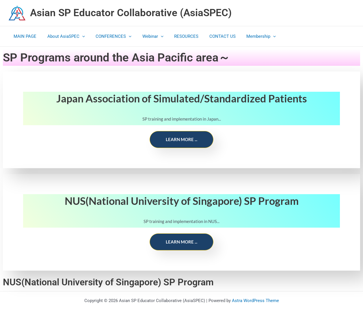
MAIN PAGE (24, 36)
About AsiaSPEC (63, 36)
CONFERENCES (108, 36)
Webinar (145, 36)
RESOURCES (177, 36)
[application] (79, 36)
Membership (247, 36)
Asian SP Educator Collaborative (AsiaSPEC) (131, 13)
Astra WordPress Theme (255, 300)
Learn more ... (181, 139)
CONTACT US (211, 36)
